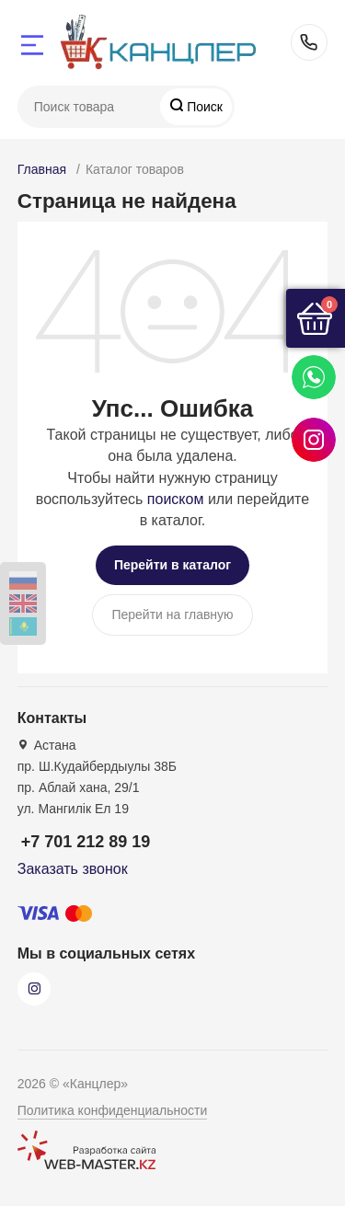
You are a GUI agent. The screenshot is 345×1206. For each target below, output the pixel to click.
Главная (41, 169)
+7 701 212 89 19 (309, 42)
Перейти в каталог (172, 564)
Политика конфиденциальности (112, 1110)
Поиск (203, 106)
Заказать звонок (72, 869)
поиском (175, 499)
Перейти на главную (172, 614)
